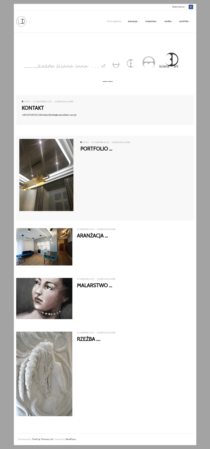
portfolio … (96, 149)
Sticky (26, 101)
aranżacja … (92, 236)
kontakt (33, 108)
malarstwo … (94, 285)
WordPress (70, 439)
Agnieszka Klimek (64, 101)
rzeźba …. (88, 339)
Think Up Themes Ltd (42, 439)
